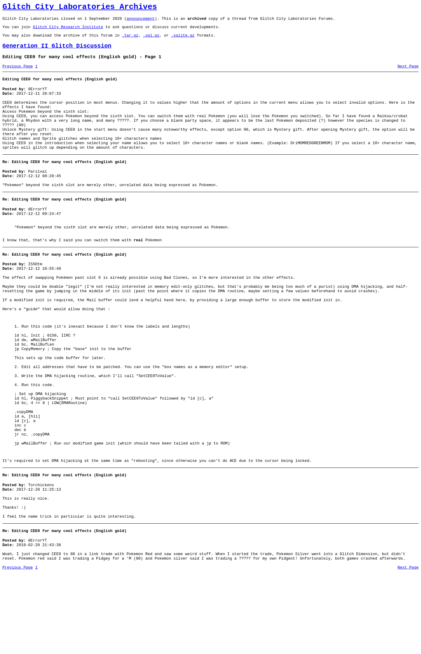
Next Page (408, 73)
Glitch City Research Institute (68, 30)
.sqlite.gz (183, 39)
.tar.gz (130, 39)
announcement (140, 21)
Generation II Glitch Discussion (56, 51)
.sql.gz (151, 39)
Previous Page (17, 73)
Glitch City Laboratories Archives (79, 7)
